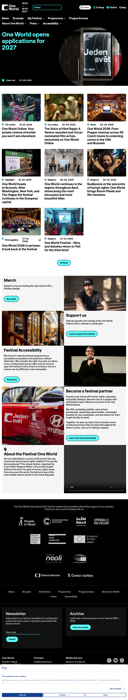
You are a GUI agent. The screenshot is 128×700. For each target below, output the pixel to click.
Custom (64, 695)
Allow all (22, 695)
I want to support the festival (82, 334)
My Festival (35, 18)
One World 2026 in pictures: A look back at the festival (21, 247)
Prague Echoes (78, 18)
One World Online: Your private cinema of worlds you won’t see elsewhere (19, 132)
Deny (106, 695)
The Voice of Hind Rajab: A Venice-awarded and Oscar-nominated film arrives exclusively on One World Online (63, 136)
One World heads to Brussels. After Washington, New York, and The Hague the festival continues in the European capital (20, 193)
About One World (13, 23)
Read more (12, 379)
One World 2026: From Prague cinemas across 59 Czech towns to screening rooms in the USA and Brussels (105, 136)
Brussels (18, 18)
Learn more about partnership (82, 438)
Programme (55, 18)
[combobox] (47, 7)
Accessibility (50, 23)
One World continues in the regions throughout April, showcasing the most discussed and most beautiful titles (63, 191)
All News (64, 263)
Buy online (11, 299)
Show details (115, 689)
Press (33, 23)
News (5, 18)
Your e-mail (11, 628)
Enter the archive (80, 627)
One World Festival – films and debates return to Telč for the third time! (62, 246)
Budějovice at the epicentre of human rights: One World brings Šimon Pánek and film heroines (106, 189)
